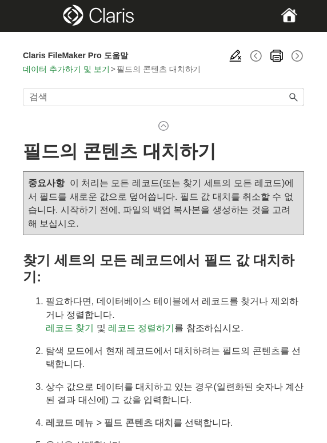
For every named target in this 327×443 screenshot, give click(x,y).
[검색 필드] (163, 97)
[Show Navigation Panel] (36, 16)
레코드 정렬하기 (141, 328)
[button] (294, 97)
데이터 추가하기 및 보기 (66, 69)
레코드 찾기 (70, 328)
